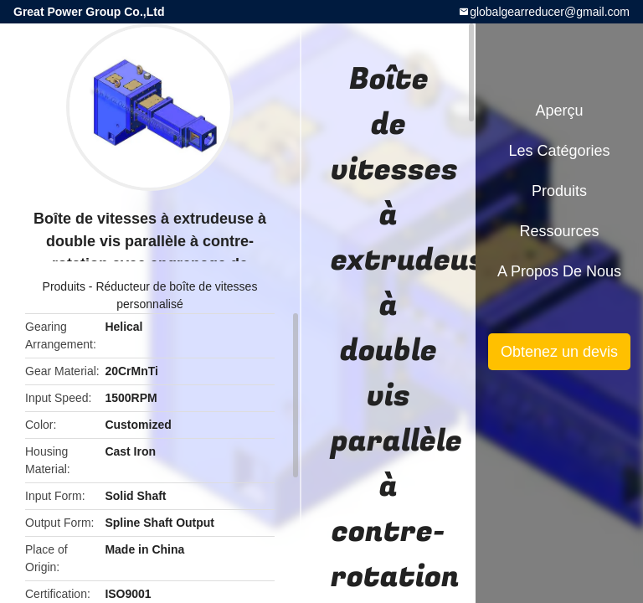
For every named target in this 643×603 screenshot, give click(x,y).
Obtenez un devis (559, 351)
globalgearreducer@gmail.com (550, 11)
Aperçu (559, 110)
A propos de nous (559, 271)
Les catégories (559, 150)
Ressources (559, 231)
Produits (64, 286)
